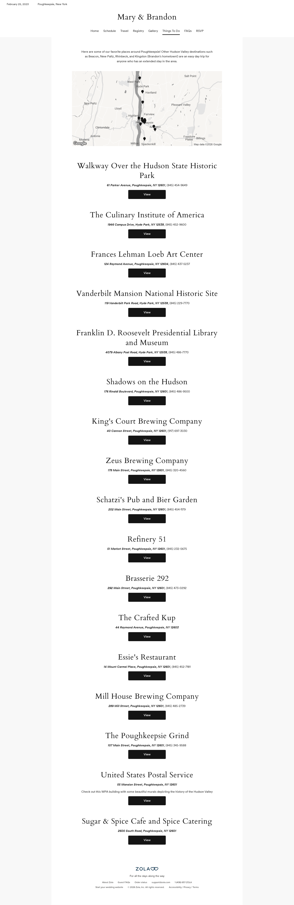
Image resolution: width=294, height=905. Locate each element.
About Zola (107, 882)
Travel (124, 31)
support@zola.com (161, 882)
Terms (196, 887)
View (147, 194)
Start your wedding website (109, 887)
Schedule (109, 31)
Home (95, 31)
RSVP (200, 31)
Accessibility (175, 887)
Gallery (153, 31)
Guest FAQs (124, 882)
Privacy (187, 887)
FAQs (188, 31)
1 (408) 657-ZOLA (183, 882)
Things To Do (171, 31)
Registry (138, 31)
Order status (141, 882)
